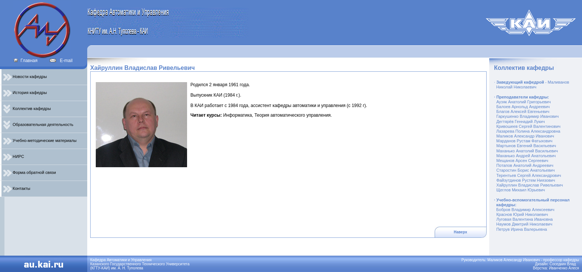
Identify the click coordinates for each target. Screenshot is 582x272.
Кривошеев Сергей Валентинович (528, 126)
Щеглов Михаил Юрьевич (520, 190)
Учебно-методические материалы (39, 140)
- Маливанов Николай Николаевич (531, 84)
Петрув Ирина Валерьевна (521, 229)
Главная (25, 60)
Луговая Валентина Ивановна (524, 219)
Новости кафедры (25, 76)
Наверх (460, 232)
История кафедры (25, 92)
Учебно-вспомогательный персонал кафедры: (532, 202)
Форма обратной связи (29, 172)
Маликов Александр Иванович (525, 136)
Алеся (574, 268)
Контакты (16, 188)
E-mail (61, 60)
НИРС (13, 156)
